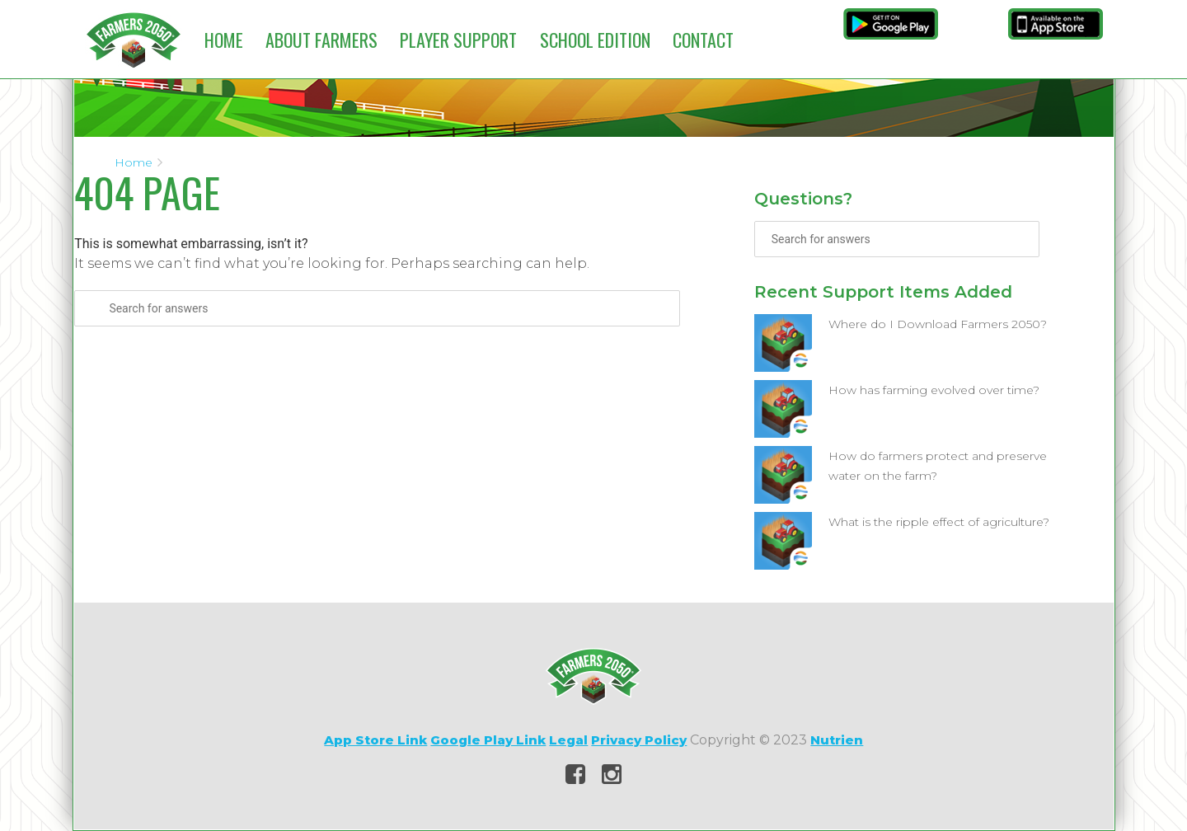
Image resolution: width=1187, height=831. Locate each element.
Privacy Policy (639, 740)
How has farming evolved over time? (933, 390)
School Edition (595, 39)
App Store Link (375, 740)
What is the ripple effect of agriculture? (938, 521)
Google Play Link (488, 740)
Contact (703, 39)
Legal (568, 740)
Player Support (458, 39)
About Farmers (321, 39)
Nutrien (836, 740)
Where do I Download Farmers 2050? (937, 324)
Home (223, 39)
